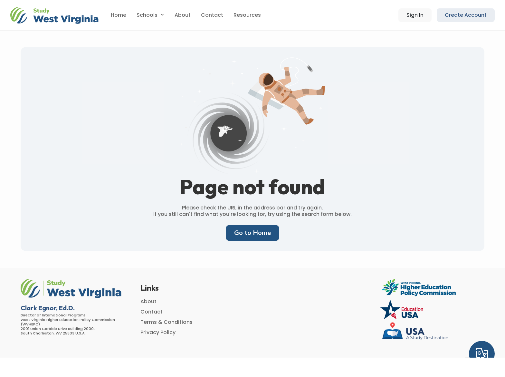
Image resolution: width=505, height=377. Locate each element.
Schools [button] (147, 15)
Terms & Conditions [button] (166, 322)
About (183, 15)
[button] (55, 15)
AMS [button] (132, 361)
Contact (212, 15)
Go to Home (252, 232)
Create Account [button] (466, 15)
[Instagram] (467, 362)
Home (118, 15)
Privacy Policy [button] (158, 332)
